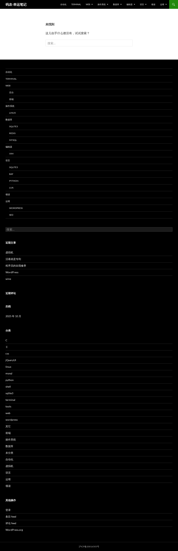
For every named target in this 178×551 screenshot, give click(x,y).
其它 (8, 426)
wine (8, 278)
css (7, 353)
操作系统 (102, 4)
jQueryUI (11, 360)
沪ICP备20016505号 (89, 546)
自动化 (63, 4)
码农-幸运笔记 (16, 4)
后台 (11, 92)
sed (11, 214)
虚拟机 (9, 252)
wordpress (16, 208)
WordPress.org (14, 529)
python (13, 180)
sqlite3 (13, 126)
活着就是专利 (13, 259)
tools (8, 406)
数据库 (116, 4)
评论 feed (11, 523)
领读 (153, 4)
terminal (76, 4)
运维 (162, 4)
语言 (142, 4)
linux (12, 112)
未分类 (9, 452)
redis (12, 133)
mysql (13, 140)
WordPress (12, 272)
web (88, 4)
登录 (8, 509)
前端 (11, 99)
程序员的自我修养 (16, 265)
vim (11, 153)
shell (8, 386)
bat (11, 174)
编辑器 (129, 4)
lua (11, 187)
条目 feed (11, 516)
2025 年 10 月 (13, 316)
